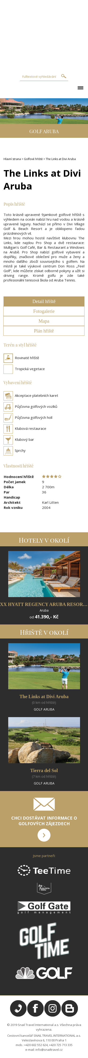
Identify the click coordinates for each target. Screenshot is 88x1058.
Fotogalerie (43, 311)
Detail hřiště (43, 301)
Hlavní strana (12, 159)
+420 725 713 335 (61, 1045)
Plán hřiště (44, 330)
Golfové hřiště (33, 159)
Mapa (43, 321)
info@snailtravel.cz (49, 1049)
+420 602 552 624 (36, 1045)
